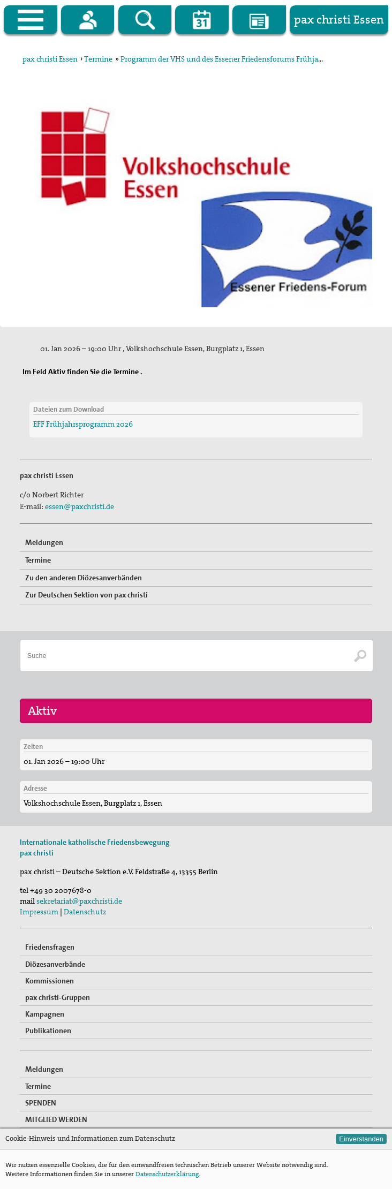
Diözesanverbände (55, 964)
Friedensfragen (49, 947)
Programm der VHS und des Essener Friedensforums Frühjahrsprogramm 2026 (251, 59)
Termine (98, 59)
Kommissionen (49, 981)
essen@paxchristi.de (79, 506)
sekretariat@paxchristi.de (79, 901)
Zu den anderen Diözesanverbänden (83, 577)
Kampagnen (44, 1014)
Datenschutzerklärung (167, 1174)
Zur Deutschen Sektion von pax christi (86, 595)
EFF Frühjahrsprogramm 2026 (83, 424)
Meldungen (44, 542)
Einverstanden (361, 1139)
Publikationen (48, 1030)
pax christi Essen (50, 59)
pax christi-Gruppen (57, 997)
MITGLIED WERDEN (56, 1119)
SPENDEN (40, 1103)
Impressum (39, 912)
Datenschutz (85, 912)
